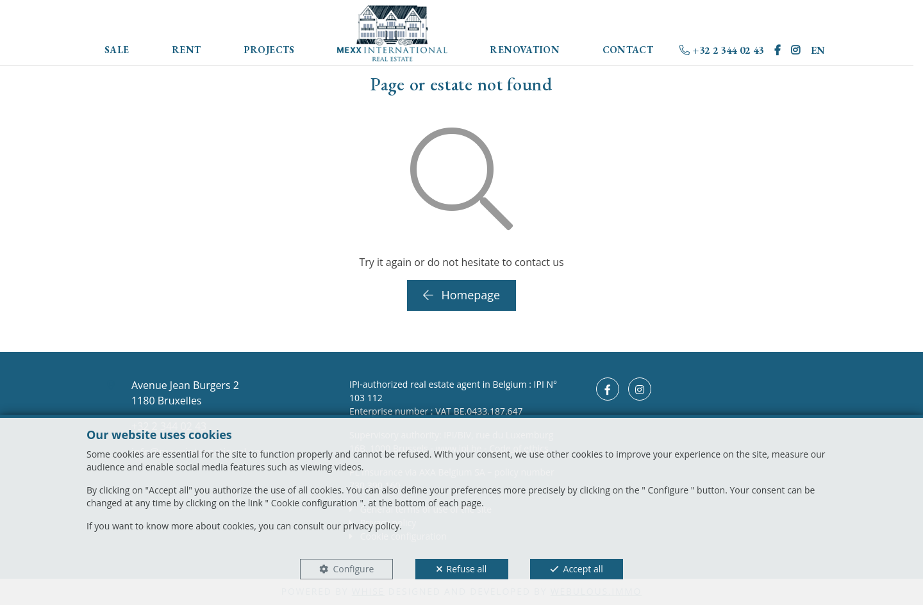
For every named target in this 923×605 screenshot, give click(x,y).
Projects (269, 50)
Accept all (583, 569)
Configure (353, 569)
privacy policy (371, 526)
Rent (186, 50)
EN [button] (818, 50)
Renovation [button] (525, 50)
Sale (116, 50)
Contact (628, 50)
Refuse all (467, 569)
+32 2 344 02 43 (721, 50)
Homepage (461, 294)
